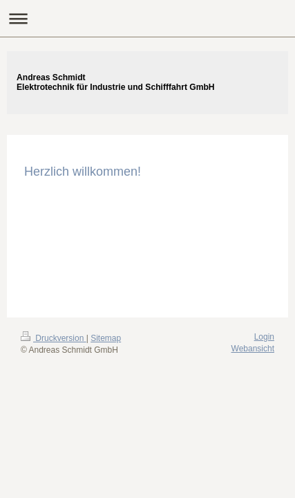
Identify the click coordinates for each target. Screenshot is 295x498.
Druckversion (53, 338)
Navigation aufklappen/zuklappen (147, 18)
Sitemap (106, 338)
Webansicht (252, 348)
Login (264, 337)
